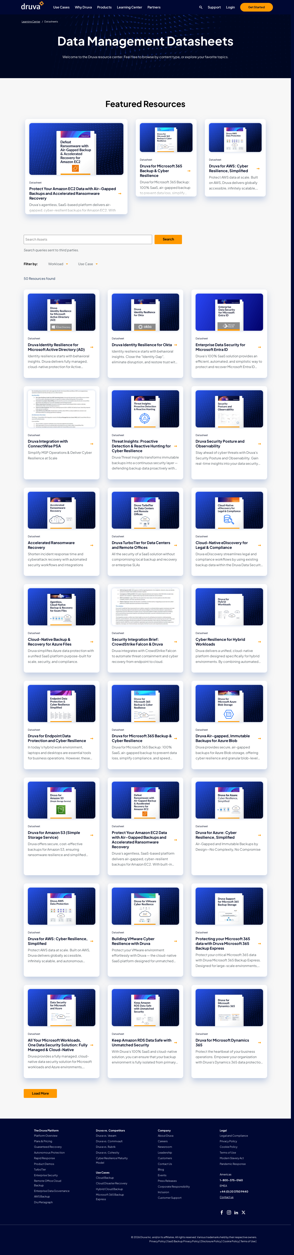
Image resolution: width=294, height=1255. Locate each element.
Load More (40, 1093)
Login (230, 7)
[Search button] (199, 7)
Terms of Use (248, 1241)
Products (104, 7)
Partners (154, 7)
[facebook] (222, 1212)
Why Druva (83, 7)
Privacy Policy (157, 1241)
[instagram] (229, 1212)
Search (168, 239)
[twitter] (243, 1212)
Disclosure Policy (211, 1241)
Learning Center (129, 7)
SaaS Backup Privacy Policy (183, 1241)
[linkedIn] (236, 1212)
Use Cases (61, 7)
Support (214, 7)
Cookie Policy (231, 1241)
